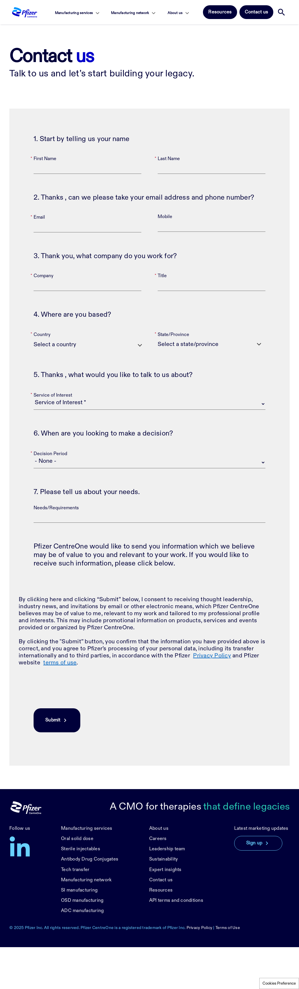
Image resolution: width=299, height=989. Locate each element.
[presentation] (78, 729)
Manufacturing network (130, 13)
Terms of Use (227, 969)
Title (162, 318)
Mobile (165, 259)
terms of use (60, 704)
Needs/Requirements (56, 550)
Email (39, 259)
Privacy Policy (212, 697)
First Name (45, 201)
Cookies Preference (279, 983)
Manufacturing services (74, 13)
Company (43, 318)
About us (175, 13)
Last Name (169, 201)
